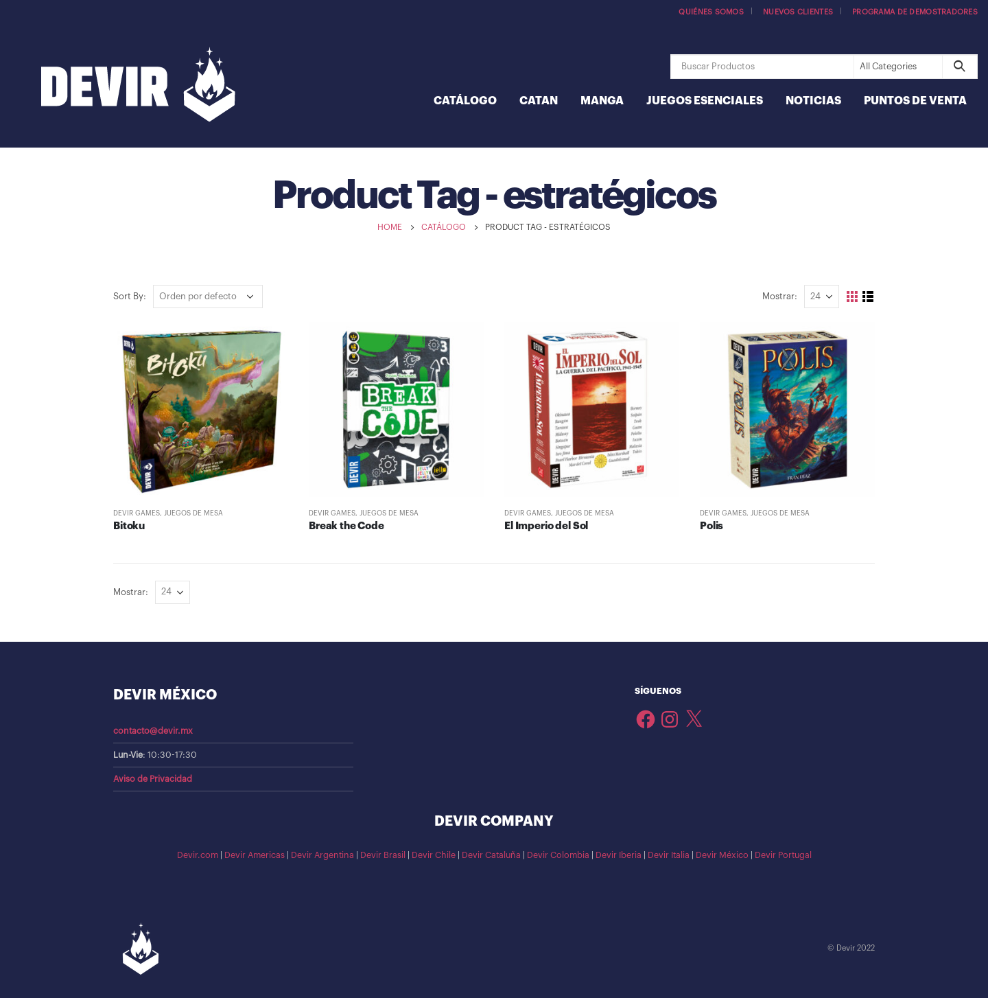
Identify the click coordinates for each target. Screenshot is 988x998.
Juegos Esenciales (704, 100)
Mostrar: (779, 296)
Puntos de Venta (915, 100)
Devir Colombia (558, 855)
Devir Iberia (619, 855)
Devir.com (197, 855)
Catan (538, 100)
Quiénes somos (711, 12)
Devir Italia (669, 855)
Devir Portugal (783, 855)
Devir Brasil (382, 855)
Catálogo (465, 100)
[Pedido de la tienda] (208, 296)
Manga (602, 100)
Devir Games (136, 513)
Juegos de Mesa (193, 513)
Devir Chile (434, 855)
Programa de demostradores (915, 12)
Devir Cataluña (491, 855)
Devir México (722, 855)
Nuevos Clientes (798, 12)
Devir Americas (254, 855)
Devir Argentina (322, 855)
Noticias (813, 100)
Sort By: (129, 296)
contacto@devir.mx (153, 731)
